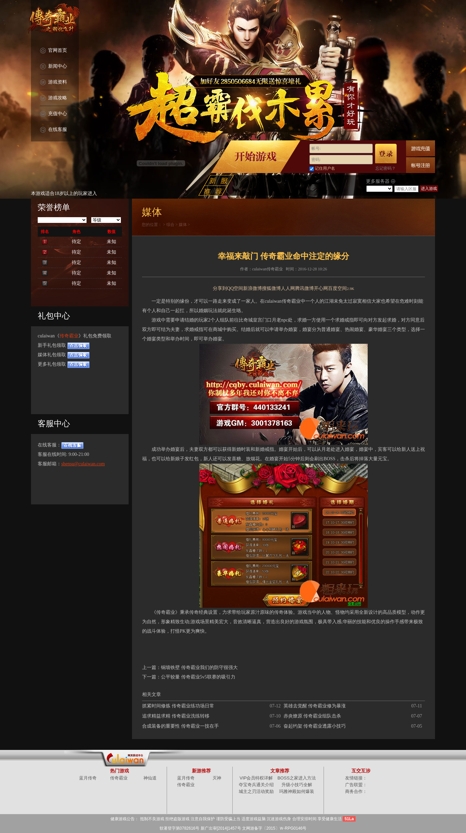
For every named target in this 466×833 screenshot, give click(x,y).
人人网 (288, 288)
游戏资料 (53, 82)
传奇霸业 (69, 335)
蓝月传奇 (88, 777)
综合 (170, 224)
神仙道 (150, 777)
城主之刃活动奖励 (256, 791)
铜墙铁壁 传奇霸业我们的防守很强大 (199, 667)
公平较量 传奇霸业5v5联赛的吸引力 (198, 676)
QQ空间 (235, 288)
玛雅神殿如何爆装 (296, 791)
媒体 (183, 224)
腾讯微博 (304, 288)
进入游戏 (429, 188)
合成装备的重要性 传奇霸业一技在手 (180, 726)
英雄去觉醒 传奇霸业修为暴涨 (315, 705)
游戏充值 (420, 148)
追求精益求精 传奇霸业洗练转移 (175, 716)
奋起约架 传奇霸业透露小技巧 (315, 726)
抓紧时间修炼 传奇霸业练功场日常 (178, 705)
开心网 (321, 288)
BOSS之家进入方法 (296, 777)
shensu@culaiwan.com (83, 463)
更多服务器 (380, 181)
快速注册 (420, 165)
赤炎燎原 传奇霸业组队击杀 (312, 716)
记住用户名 (325, 168)
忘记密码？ (385, 168)
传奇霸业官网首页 (55, 20)
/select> (379, 189)
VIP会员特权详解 (256, 777)
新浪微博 (252, 288)
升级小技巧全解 (296, 784)
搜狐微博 (271, 288)
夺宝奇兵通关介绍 (256, 784)
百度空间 (337, 288)
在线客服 (53, 130)
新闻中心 (53, 66)
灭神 (216, 777)
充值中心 (53, 114)
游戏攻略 (53, 98)
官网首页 (53, 51)
